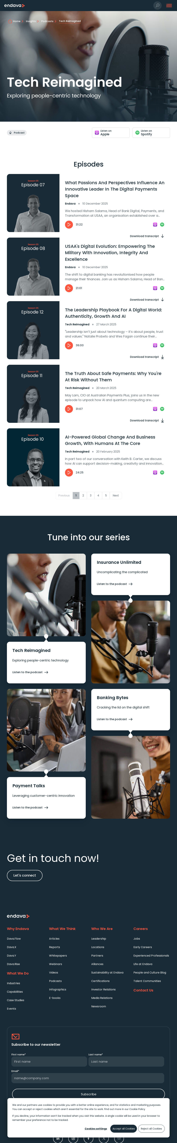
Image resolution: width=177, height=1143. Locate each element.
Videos (53, 973)
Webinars (55, 964)
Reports (54, 947)
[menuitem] (25, 938)
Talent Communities (147, 981)
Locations (97, 947)
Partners (97, 956)
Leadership (98, 939)
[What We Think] (67, 929)
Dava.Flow (14, 939)
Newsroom (98, 1006)
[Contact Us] (151, 990)
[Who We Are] (109, 929)
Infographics (57, 989)
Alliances (97, 964)
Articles (54, 939)
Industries (13, 983)
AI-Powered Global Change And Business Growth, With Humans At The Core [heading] (110, 440)
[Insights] (33, 21)
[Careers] (151, 929)
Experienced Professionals (151, 956)
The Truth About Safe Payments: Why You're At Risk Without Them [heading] (113, 376)
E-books (54, 998)
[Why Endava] (25, 929)
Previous (64, 495)
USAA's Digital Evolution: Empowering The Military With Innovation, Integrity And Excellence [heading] (110, 252)
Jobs (136, 939)
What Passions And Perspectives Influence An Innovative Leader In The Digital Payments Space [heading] (115, 189)
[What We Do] (25, 973)
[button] (157, 6)
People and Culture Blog (149, 973)
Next (116, 495)
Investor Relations (103, 989)
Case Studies (15, 1000)
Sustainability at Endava (107, 973)
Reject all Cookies (151, 1128)
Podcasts (55, 981)
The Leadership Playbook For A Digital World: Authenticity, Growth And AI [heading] (113, 313)
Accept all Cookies (124, 1128)
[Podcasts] (49, 21)
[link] (155, 224)
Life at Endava (142, 964)
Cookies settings (96, 1128)
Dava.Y (11, 956)
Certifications (100, 981)
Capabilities (15, 992)
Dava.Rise (13, 964)
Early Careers (142, 947)
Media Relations (102, 998)
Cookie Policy (137, 1109)
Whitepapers (58, 956)
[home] (19, 21)
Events (11, 1009)
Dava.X (11, 947)
